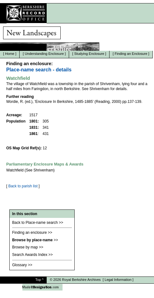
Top (38, 279)
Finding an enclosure (29, 232)
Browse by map (25, 247)
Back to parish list (23, 186)
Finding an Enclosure (130, 53)
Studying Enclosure (89, 53)
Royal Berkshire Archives (81, 279)
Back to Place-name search (35, 222)
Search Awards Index (29, 254)
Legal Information (118, 279)
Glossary (19, 265)
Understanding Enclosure (44, 53)
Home (9, 53)
